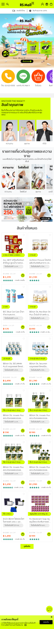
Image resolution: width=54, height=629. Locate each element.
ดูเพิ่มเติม (27, 546)
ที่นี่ (25, 625)
